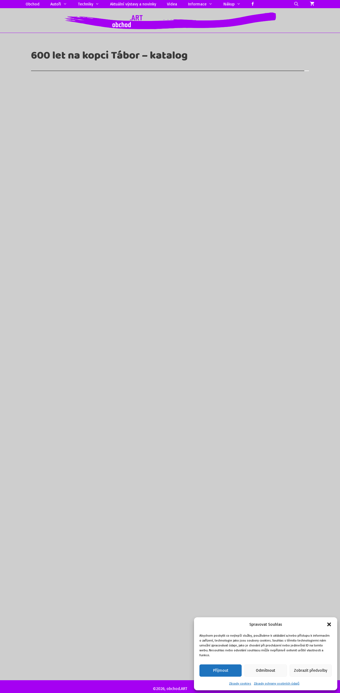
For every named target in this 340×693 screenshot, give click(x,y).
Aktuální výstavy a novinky (133, 4)
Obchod (33, 4)
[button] (329, 624)
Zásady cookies (240, 683)
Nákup (234, 4)
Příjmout (220, 670)
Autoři (61, 4)
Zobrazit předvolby (310, 670)
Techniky (91, 4)
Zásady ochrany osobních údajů (276, 683)
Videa (172, 4)
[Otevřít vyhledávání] (296, 4)
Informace (203, 4)
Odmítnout (265, 670)
